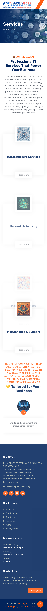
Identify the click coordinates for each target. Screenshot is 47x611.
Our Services (11, 517)
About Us (9, 509)
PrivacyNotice (11, 528)
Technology (11, 521)
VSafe (8, 524)
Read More (23, 210)
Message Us (35, 590)
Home (6, 29)
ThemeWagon (37, 606)
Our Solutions (11, 513)
